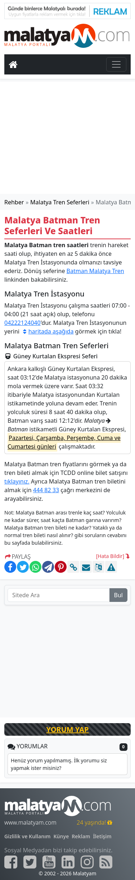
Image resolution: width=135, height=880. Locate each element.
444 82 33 (46, 490)
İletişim (102, 836)
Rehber (14, 202)
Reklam (81, 836)
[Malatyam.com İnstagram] (87, 862)
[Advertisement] (67, 137)
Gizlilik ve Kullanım (27, 836)
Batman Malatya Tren (95, 271)
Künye (61, 836)
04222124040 (22, 323)
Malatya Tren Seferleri (59, 202)
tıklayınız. (17, 481)
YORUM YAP (67, 729)
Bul (118, 595)
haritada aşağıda (47, 331)
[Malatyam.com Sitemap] (105, 862)
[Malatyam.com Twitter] (29, 862)
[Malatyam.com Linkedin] (68, 862)
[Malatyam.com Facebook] (10, 862)
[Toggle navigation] (116, 64)
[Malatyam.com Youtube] (48, 862)
